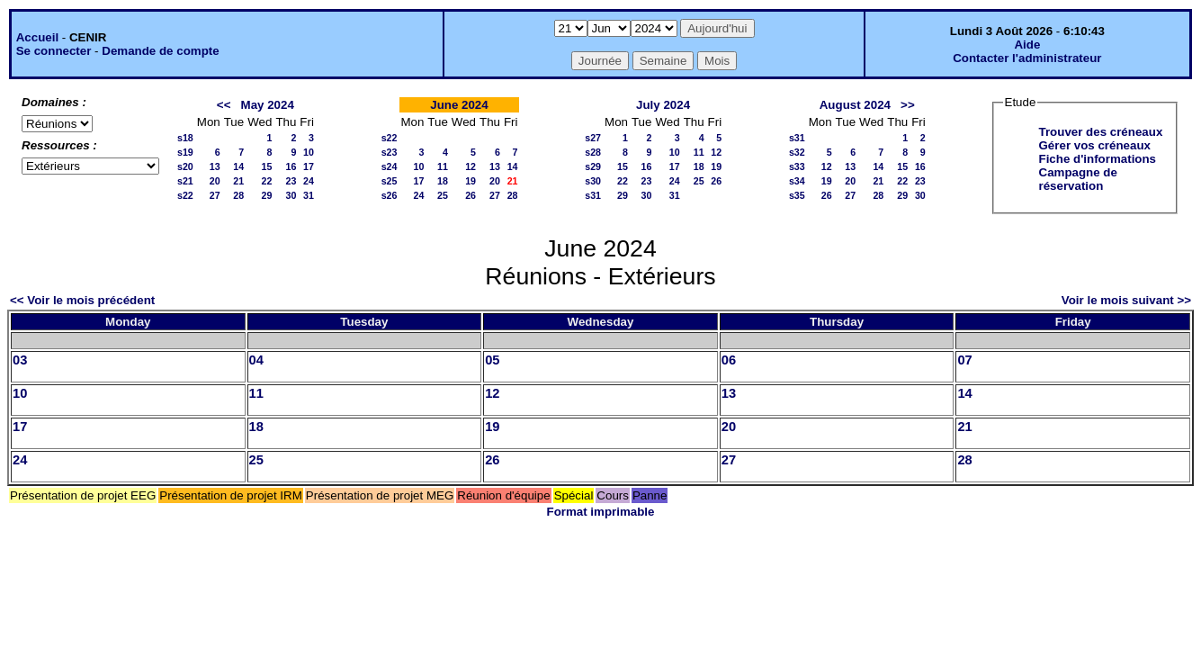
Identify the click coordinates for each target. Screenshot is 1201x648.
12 (470, 166)
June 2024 (459, 105)
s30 (593, 181)
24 (308, 181)
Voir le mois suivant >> (1126, 300)
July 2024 (663, 105)
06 (728, 360)
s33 (797, 166)
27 (215, 195)
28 (238, 195)
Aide (1027, 44)
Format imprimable (601, 511)
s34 (797, 181)
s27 (593, 137)
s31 (593, 195)
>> (908, 105)
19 (470, 181)
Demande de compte (160, 51)
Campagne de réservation (1078, 179)
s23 (389, 152)
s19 (185, 152)
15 (267, 166)
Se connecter (54, 51)
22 (267, 181)
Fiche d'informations (1098, 159)
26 (470, 195)
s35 (797, 195)
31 (308, 195)
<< (224, 105)
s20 (185, 166)
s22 (185, 195)
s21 (185, 181)
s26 (389, 195)
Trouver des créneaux (1101, 132)
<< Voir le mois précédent (82, 300)
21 (238, 181)
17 (308, 166)
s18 (185, 137)
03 (20, 360)
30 (290, 195)
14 (238, 166)
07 (964, 360)
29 (267, 195)
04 (256, 360)
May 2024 (267, 105)
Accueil (37, 37)
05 (492, 360)
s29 (593, 166)
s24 (389, 166)
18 (442, 181)
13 (215, 166)
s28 (593, 152)
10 (308, 152)
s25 (389, 181)
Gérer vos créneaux (1095, 145)
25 (442, 195)
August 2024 (855, 105)
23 (290, 181)
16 (290, 166)
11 (442, 166)
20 (215, 181)
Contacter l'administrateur (1027, 58)
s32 (797, 152)
